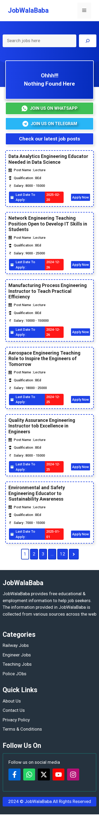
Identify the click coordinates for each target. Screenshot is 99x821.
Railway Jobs (16, 645)
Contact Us (14, 710)
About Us (12, 701)
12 (62, 554)
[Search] (87, 40)
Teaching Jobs (17, 664)
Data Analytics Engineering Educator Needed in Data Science (48, 159)
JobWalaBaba (28, 10)
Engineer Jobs (17, 654)
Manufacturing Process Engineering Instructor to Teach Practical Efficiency (47, 291)
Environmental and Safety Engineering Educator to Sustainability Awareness (36, 493)
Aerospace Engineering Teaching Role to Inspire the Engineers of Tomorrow (44, 358)
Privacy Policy (16, 719)
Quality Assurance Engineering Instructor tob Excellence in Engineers (41, 425)
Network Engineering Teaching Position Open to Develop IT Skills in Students (47, 223)
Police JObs (14, 673)
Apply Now (80, 197)
